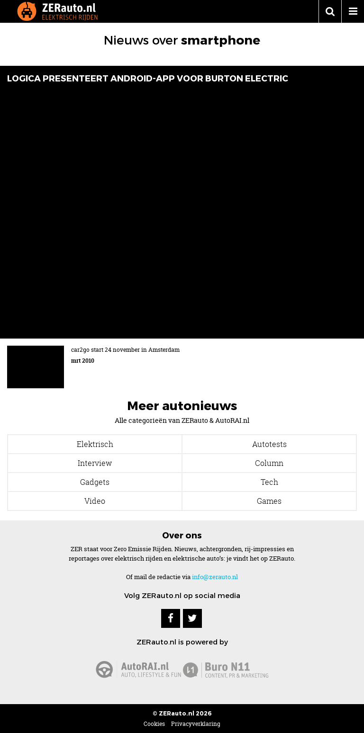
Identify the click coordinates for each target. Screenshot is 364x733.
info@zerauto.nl (215, 576)
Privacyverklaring (195, 724)
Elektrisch (95, 444)
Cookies (154, 724)
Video (94, 501)
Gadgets (94, 482)
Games (269, 501)
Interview (95, 463)
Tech (269, 482)
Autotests (269, 444)
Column (269, 463)
